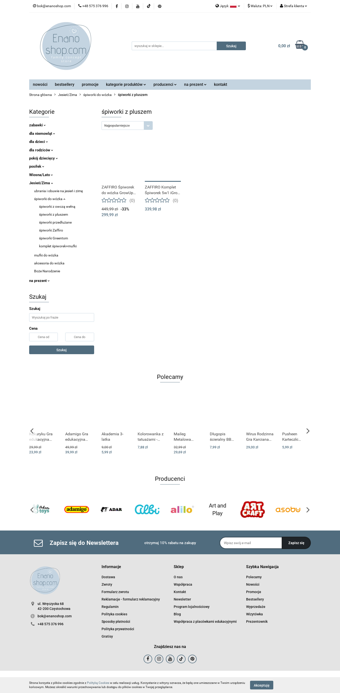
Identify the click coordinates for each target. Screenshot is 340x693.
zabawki (37, 125)
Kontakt (180, 592)
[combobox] (127, 125)
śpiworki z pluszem (53, 214)
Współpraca (183, 584)
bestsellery (64, 84)
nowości (40, 84)
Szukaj (61, 350)
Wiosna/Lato (41, 175)
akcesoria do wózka (49, 263)
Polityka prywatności (118, 629)
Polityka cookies (114, 614)
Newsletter (182, 599)
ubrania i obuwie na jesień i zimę (58, 191)
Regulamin (110, 607)
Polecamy (254, 577)
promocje (90, 84)
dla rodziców (41, 150)
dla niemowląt (42, 133)
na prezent (195, 84)
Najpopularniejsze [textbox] (117, 125)
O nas (178, 577)
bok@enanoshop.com (55, 616)
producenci (165, 84)
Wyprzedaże (255, 607)
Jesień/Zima (41, 183)
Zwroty (107, 584)
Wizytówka (254, 614)
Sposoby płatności (116, 622)
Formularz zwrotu (115, 592)
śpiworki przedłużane (55, 222)
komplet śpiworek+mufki (58, 246)
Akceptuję (262, 685)
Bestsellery (255, 599)
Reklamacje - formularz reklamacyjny (131, 599)
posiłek (36, 166)
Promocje (253, 592)
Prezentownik (257, 622)
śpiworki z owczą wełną (57, 206)
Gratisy (107, 636)
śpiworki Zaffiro (51, 230)
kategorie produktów (126, 84)
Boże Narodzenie (47, 271)
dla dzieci (38, 141)
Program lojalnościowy (192, 607)
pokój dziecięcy (43, 158)
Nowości (252, 584)
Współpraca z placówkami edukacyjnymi (205, 622)
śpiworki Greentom (53, 238)
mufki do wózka (46, 255)
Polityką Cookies (98, 683)
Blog (177, 614)
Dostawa (108, 577)
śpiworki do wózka (49, 199)
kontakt (220, 84)
